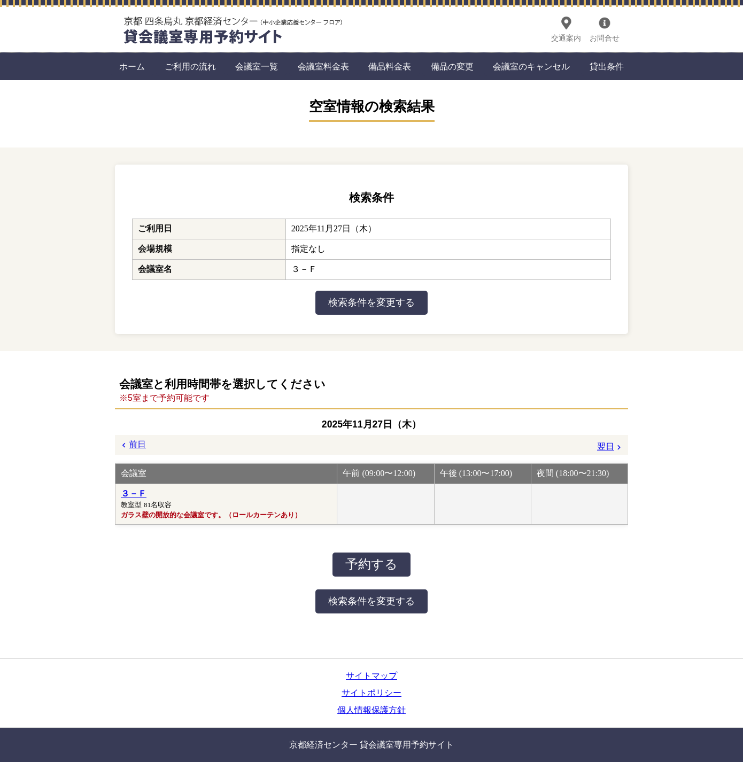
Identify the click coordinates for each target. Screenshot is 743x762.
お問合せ (605, 38)
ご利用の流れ (190, 66)
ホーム (132, 66)
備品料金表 (389, 66)
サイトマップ (371, 675)
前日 (137, 444)
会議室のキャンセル (531, 66)
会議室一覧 (256, 66)
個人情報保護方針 (371, 709)
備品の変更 (452, 66)
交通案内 (566, 38)
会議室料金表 (323, 66)
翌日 (605, 446)
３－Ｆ (133, 493)
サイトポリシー (371, 692)
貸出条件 (607, 66)
